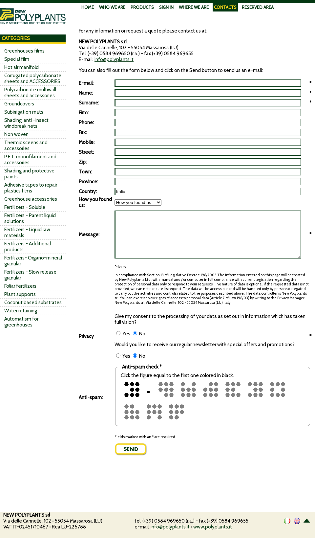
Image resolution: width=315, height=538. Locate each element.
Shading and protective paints (29, 174)
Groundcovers (19, 104)
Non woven (16, 134)
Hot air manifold (21, 67)
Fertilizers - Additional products (27, 247)
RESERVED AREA (258, 7)
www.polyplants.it (212, 527)
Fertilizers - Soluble (24, 207)
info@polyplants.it (114, 59)
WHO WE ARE (112, 7)
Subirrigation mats (23, 112)
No (139, 334)
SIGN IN (166, 7)
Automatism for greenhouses (21, 322)
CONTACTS (225, 7)
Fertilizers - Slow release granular (30, 275)
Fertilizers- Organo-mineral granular (33, 261)
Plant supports (20, 294)
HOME (87, 7)
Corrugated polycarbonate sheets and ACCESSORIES (32, 78)
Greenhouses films (24, 51)
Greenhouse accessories (30, 199)
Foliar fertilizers (20, 286)
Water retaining (20, 311)
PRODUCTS (142, 7)
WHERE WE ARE (194, 7)
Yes (123, 334)
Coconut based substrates (33, 302)
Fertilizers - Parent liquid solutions (30, 218)
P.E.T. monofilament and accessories (30, 160)
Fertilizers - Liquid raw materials (27, 232)
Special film (16, 59)
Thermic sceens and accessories (26, 145)
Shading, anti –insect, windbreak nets (27, 123)
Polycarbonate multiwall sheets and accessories (30, 93)
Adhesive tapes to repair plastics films (30, 188)
